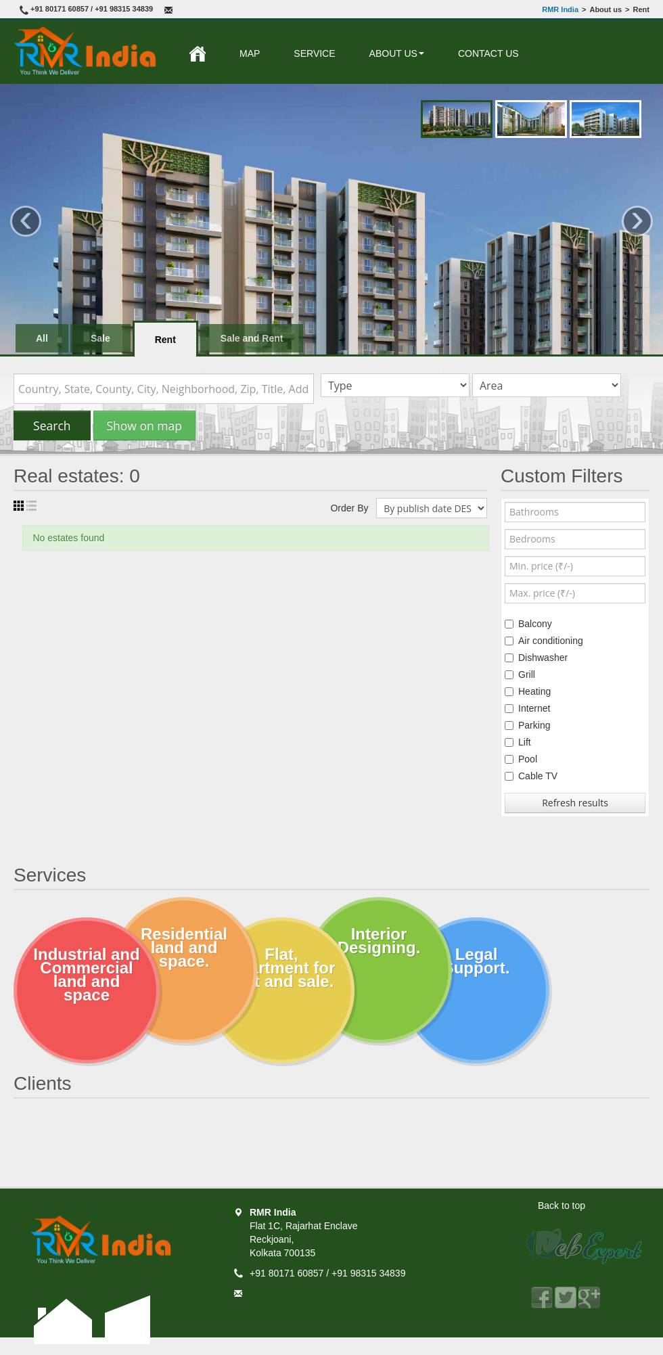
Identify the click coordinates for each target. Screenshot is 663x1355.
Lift (518, 742)
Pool (521, 759)
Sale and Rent (252, 338)
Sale (100, 338)
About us (396, 53)
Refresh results (575, 802)
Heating (528, 691)
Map (249, 53)
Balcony (528, 623)
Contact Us (488, 53)
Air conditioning (544, 640)
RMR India (560, 9)
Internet (527, 708)
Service (314, 53)
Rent (165, 339)
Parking (527, 725)
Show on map (144, 425)
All (42, 338)
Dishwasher (536, 657)
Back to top (561, 1205)
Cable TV (531, 776)
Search (52, 425)
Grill (520, 674)
